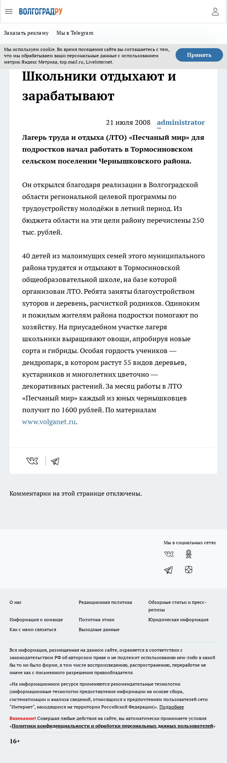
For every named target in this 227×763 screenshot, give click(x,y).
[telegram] (58, 460)
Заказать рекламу (26, 32)
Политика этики (96, 619)
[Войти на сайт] (215, 11)
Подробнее (171, 707)
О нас (15, 602)
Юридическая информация (178, 619)
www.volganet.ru (49, 421)
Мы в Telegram (75, 32)
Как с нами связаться (32, 629)
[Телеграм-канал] (169, 570)
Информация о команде (36, 619)
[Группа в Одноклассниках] (189, 554)
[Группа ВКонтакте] (169, 554)
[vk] (33, 460)
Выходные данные (99, 629)
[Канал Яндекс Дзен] (189, 570)
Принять (199, 54)
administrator (181, 122)
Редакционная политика (105, 602)
